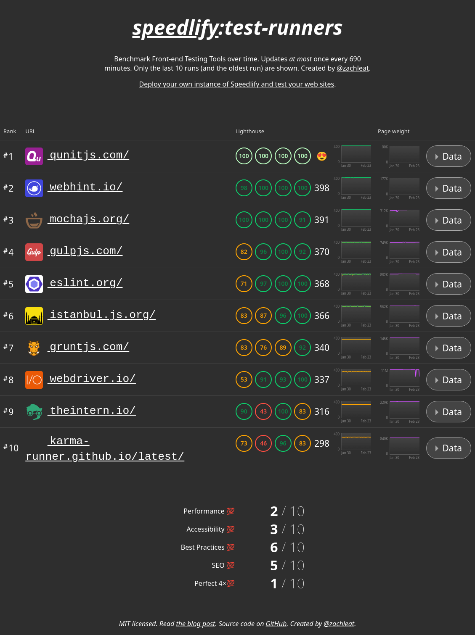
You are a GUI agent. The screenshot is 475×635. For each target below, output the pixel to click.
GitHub (276, 627)
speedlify (175, 27)
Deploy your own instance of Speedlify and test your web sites (236, 84)
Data (448, 156)
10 (11, 450)
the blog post (195, 627)
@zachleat (353, 68)
